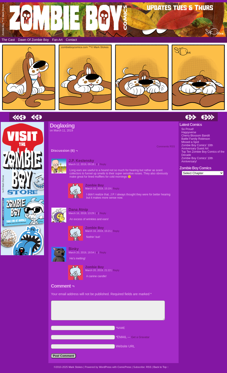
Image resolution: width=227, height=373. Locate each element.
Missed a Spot (190, 142)
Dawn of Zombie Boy (33, 40)
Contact (71, 40)
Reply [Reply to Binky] (103, 252)
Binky (74, 249)
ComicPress (124, 367)
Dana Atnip (78, 210)
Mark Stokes (76, 367)
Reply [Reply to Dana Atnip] (103, 213)
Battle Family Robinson (195, 138)
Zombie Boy (113, 19)
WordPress (105, 367)
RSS (148, 367)
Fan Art (57, 40)
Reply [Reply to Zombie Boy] (116, 188)
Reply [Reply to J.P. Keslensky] (103, 164)
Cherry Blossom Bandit (195, 135)
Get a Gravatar (140, 337)
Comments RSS (166, 146)
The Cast (8, 40)
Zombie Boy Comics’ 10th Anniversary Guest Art (197, 147)
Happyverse (188, 132)
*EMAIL (133, 337)
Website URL (125, 346)
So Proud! (187, 129)
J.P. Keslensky (81, 161)
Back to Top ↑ (161, 367)
